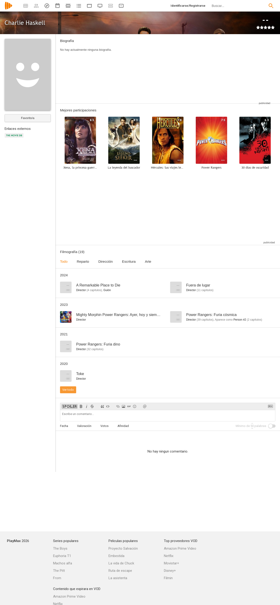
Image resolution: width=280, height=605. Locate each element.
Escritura (128, 261)
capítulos (94, 290)
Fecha (64, 426)
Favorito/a (27, 118)
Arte (148, 261)
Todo (64, 261)
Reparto (83, 261)
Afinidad (123, 426)
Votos (104, 426)
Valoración (84, 426)
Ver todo (68, 389)
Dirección (105, 261)
